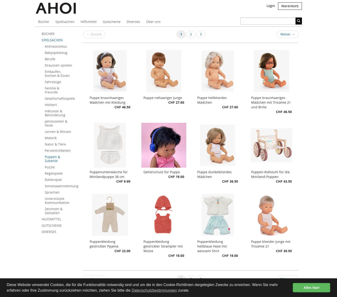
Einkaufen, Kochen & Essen (57, 73)
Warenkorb (290, 6)
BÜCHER (48, 34)
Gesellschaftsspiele (60, 98)
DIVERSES (49, 232)
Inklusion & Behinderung (55, 113)
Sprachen (52, 192)
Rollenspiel (53, 179)
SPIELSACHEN (52, 40)
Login (271, 6)
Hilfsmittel (89, 21)
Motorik (51, 138)
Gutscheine (112, 21)
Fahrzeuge (53, 82)
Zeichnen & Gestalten (53, 211)
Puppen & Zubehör (52, 159)
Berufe (50, 59)
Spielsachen (64, 21)
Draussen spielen (58, 65)
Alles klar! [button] (312, 288)
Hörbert (51, 105)
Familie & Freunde (52, 90)
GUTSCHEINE (52, 225)
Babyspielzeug (56, 52)
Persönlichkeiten (58, 150)
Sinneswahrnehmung (60, 186)
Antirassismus (56, 46)
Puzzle (50, 167)
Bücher (43, 21)
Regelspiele (54, 173)
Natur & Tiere (55, 144)
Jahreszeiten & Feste (56, 123)
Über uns (153, 21)
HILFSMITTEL (51, 219)
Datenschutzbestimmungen (154, 290)
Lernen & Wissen (58, 131)
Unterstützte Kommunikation (57, 200)
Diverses (133, 21)
